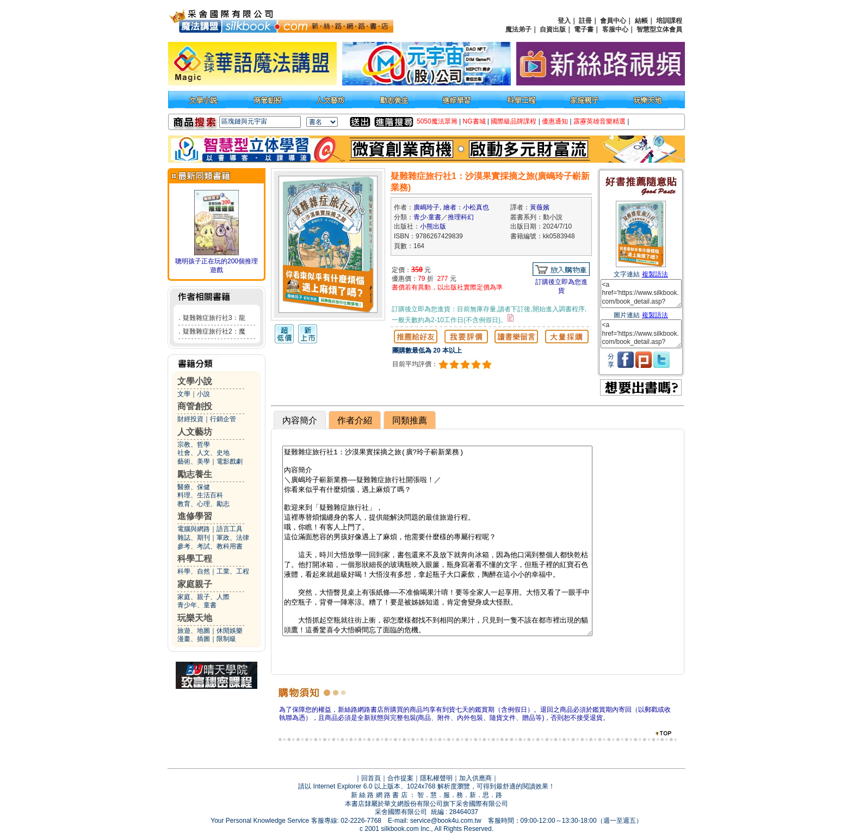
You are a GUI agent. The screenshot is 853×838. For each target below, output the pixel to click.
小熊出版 (433, 226)
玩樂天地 (194, 618)
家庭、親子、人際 (203, 597)
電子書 (584, 29)
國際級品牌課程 (513, 121)
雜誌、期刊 (193, 537)
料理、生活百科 (200, 495)
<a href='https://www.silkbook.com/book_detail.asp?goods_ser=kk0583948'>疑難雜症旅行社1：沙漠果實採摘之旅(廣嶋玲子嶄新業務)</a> (641, 293)
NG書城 (474, 121)
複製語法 (655, 274)
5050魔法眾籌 (437, 121)
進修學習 (194, 516)
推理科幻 (461, 217)
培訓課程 (669, 20)
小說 (203, 394)
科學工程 (194, 558)
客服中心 (615, 29)
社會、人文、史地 (203, 453)
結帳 (641, 20)
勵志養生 (194, 474)
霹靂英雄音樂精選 (599, 121)
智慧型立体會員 (659, 29)
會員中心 (613, 20)
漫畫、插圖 (193, 639)
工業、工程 (233, 571)
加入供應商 (475, 778)
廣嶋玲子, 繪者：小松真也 (451, 207)
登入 (564, 20)
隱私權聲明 (436, 778)
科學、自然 (193, 571)
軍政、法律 (233, 537)
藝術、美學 (193, 461)
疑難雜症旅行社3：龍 (214, 318)
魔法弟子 (518, 29)
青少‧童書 (427, 217)
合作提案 (400, 778)
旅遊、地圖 (193, 630)
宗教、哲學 (193, 444)
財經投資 (190, 419)
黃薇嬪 (539, 207)
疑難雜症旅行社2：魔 (214, 331)
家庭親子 (194, 584)
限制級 (226, 639)
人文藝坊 (194, 431)
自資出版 (553, 29)
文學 (183, 394)
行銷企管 (223, 419)
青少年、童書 (197, 605)
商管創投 (194, 406)
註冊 (585, 20)
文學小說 (194, 381)
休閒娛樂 (230, 630)
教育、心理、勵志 (203, 504)
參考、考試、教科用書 (210, 546)
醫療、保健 (193, 487)
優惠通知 (555, 121)
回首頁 (371, 778)
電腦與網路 (193, 529)
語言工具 (230, 529)
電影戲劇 (230, 461)
